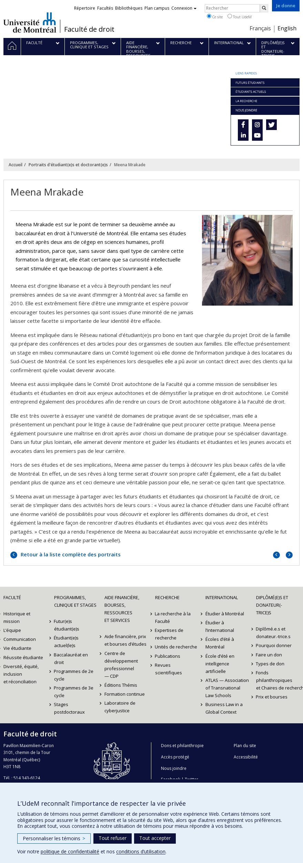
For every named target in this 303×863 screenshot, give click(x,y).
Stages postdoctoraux (69, 708)
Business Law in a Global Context (224, 708)
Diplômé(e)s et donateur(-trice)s (272, 605)
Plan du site (245, 745)
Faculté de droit (89, 29)
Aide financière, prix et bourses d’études (125, 640)
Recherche (167, 597)
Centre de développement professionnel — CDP (121, 664)
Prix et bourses (272, 697)
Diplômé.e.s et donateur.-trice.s (273, 632)
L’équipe (12, 630)
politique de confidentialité (70, 851)
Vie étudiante (17, 648)
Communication (19, 639)
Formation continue (124, 694)
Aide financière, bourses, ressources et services (121, 608)
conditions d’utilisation (140, 851)
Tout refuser (113, 838)
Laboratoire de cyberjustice (119, 707)
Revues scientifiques (168, 669)
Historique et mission (16, 617)
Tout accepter (155, 838)
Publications (168, 656)
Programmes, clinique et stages (75, 601)
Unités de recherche (176, 647)
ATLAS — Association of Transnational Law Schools (227, 687)
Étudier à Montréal (224, 614)
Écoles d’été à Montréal (219, 643)
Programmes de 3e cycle (74, 691)
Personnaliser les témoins (54, 838)
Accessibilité (246, 757)
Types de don (270, 664)
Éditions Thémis (120, 685)
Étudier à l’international (219, 626)
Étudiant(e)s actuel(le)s (66, 641)
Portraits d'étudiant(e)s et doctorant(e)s (68, 165)
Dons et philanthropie (182, 745)
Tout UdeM (240, 16)
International (221, 597)
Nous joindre (173, 768)
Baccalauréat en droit (71, 658)
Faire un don (269, 655)
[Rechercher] (264, 8)
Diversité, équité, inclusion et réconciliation (21, 674)
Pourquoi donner (274, 645)
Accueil (15, 165)
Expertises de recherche (169, 634)
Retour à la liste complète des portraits (70, 554)
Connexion (183, 8)
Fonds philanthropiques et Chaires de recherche (278, 680)
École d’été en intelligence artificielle (219, 663)
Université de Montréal (29, 22)
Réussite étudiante (23, 657)
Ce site (215, 16)
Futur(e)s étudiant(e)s (66, 625)
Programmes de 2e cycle (74, 675)
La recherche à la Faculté (173, 617)
